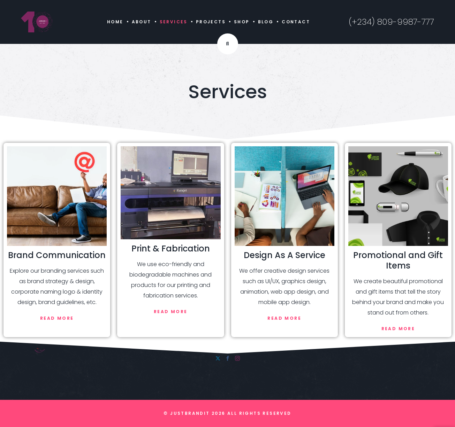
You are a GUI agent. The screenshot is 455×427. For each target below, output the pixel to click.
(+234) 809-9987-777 (391, 22)
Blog (266, 22)
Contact (296, 22)
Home (115, 22)
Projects (211, 22)
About (141, 22)
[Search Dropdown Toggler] (227, 43)
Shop (242, 22)
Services (174, 22)
